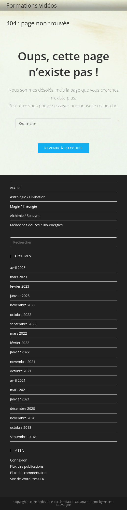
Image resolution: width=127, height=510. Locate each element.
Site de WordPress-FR (27, 479)
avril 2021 (18, 380)
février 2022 (19, 342)
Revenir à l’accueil (63, 148)
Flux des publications (27, 466)
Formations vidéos (31, 5)
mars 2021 (18, 389)
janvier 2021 (20, 399)
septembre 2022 (23, 324)
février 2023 (19, 286)
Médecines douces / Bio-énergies (36, 225)
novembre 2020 (22, 418)
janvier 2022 (20, 352)
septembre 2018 (23, 436)
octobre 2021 (20, 371)
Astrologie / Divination (27, 197)
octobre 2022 (20, 314)
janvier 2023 (20, 295)
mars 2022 (18, 333)
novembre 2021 (22, 361)
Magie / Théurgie (23, 206)
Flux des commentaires (28, 472)
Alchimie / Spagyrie (25, 215)
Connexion (18, 460)
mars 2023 (18, 277)
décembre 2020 (22, 408)
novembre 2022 (22, 305)
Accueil (15, 187)
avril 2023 (18, 267)
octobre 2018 (20, 427)
